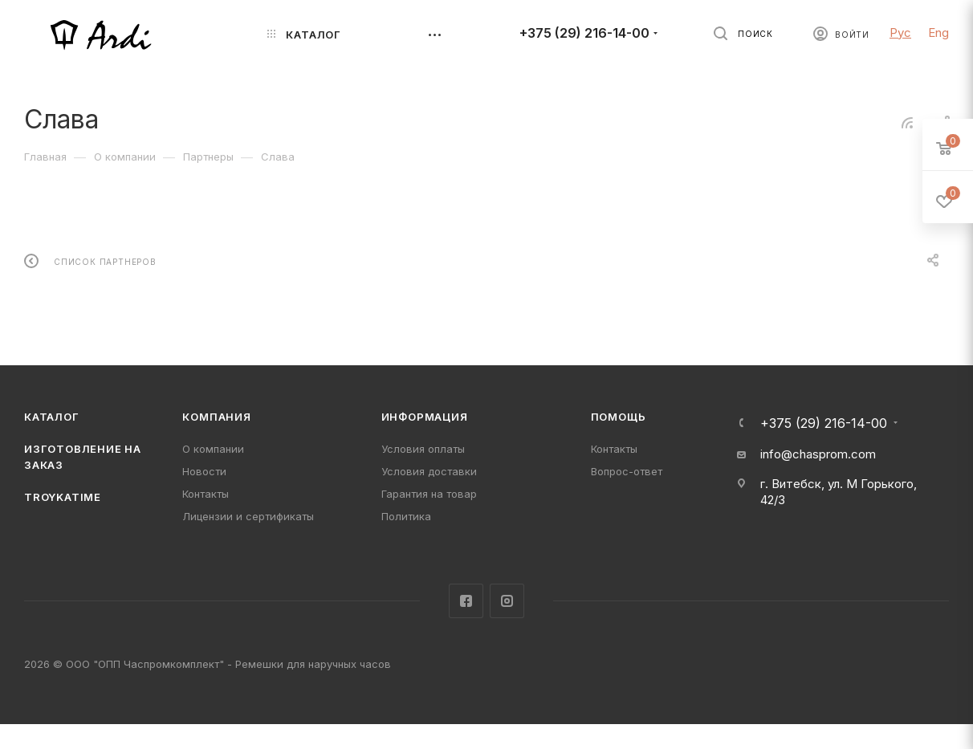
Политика (406, 516)
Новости (204, 471)
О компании (213, 448)
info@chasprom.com (818, 454)
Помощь (618, 416)
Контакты (205, 493)
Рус (900, 32)
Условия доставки (429, 471)
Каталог (51, 416)
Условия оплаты (423, 448)
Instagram (507, 601)
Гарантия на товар (429, 493)
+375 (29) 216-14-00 (584, 33)
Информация (424, 416)
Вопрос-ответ (626, 471)
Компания (216, 416)
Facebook (466, 601)
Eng (938, 32)
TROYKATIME (62, 497)
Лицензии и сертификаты (248, 516)
